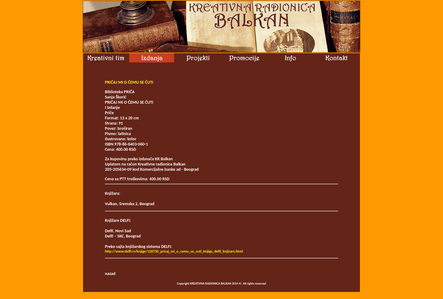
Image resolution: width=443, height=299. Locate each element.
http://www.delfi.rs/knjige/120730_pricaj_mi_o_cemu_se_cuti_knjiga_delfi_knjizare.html (174, 251)
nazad (110, 273)
